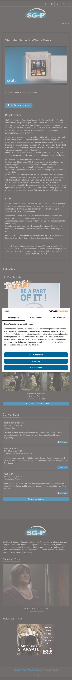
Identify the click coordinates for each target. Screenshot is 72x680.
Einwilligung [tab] (13, 318)
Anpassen (36, 361)
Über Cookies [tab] (36, 318)
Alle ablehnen (36, 368)
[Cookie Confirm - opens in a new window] (58, 311)
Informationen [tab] (59, 318)
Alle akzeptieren (36, 355)
